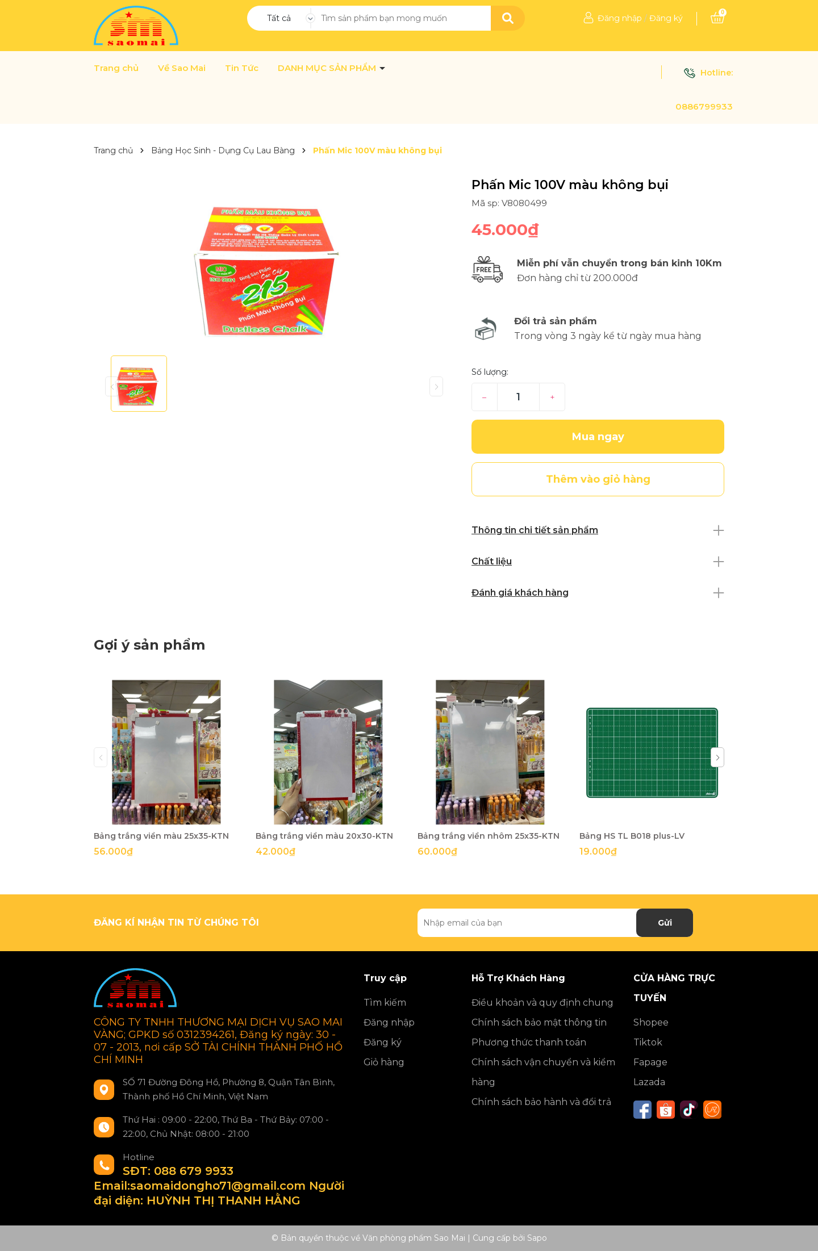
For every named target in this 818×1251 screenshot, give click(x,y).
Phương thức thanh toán (528, 1042)
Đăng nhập (620, 18)
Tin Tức (241, 68)
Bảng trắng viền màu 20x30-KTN (324, 836)
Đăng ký (666, 18)
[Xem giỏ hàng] (717, 18)
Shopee (651, 1022)
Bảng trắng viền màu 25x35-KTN (161, 836)
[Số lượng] (518, 397)
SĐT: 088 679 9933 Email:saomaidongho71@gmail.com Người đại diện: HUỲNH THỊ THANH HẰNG (219, 1185)
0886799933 (704, 106)
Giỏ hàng (384, 1062)
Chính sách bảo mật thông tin (539, 1022)
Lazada (649, 1082)
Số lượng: (489, 372)
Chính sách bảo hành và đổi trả (541, 1102)
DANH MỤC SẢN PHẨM (328, 68)
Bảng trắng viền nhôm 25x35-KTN (489, 836)
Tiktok (647, 1042)
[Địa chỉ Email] (555, 923)
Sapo (537, 1238)
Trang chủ (116, 68)
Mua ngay (598, 436)
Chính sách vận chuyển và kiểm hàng (543, 1072)
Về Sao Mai (182, 68)
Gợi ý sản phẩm (149, 645)
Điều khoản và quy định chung (542, 1002)
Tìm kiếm (385, 1002)
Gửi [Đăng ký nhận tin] (665, 923)
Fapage (650, 1062)
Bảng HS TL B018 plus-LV (632, 836)
